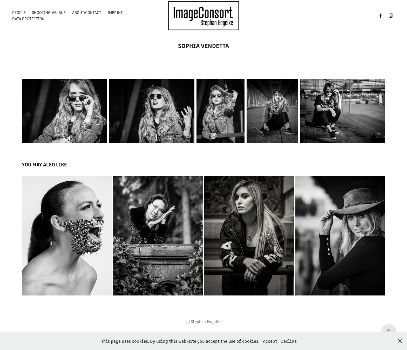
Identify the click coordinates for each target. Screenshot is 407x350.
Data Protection (28, 18)
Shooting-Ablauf (49, 12)
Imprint (115, 12)
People (19, 12)
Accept (270, 341)
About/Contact (86, 12)
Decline (289, 341)
